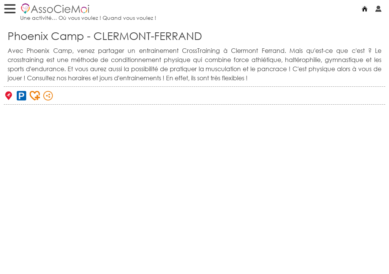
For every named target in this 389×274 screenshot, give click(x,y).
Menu (11, 10)
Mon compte (380, 8)
